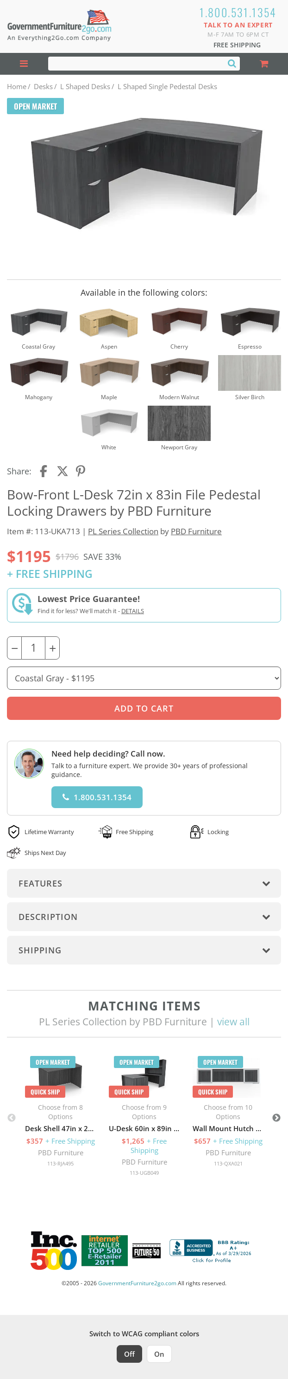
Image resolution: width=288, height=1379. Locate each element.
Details (132, 611)
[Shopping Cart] (264, 64)
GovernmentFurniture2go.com (137, 1283)
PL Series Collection (123, 531)
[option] (60, 1113)
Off (129, 1354)
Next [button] (276, 1118)
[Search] (232, 63)
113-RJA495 (60, 1163)
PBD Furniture (196, 531)
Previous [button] (11, 1118)
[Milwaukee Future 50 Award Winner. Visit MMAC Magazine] (146, 1250)
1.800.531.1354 (238, 12)
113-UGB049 (144, 1172)
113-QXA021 (228, 1163)
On (159, 1354)
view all (233, 1021)
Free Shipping (237, 44)
